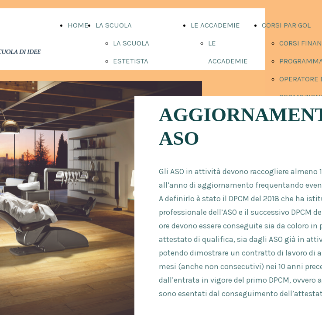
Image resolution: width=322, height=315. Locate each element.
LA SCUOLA (114, 25)
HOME (78, 25)
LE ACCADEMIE (215, 25)
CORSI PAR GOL (286, 25)
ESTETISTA (130, 60)
